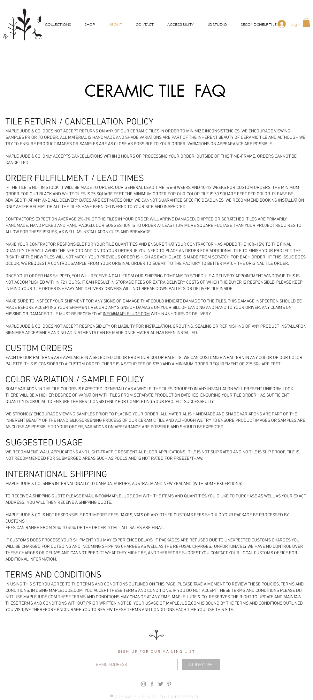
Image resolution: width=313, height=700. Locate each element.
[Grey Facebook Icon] (152, 684)
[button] (58, 24)
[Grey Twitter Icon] (160, 684)
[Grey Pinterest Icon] (169, 684)
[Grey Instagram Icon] (143, 684)
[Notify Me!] (201, 664)
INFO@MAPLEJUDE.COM (126, 314)
